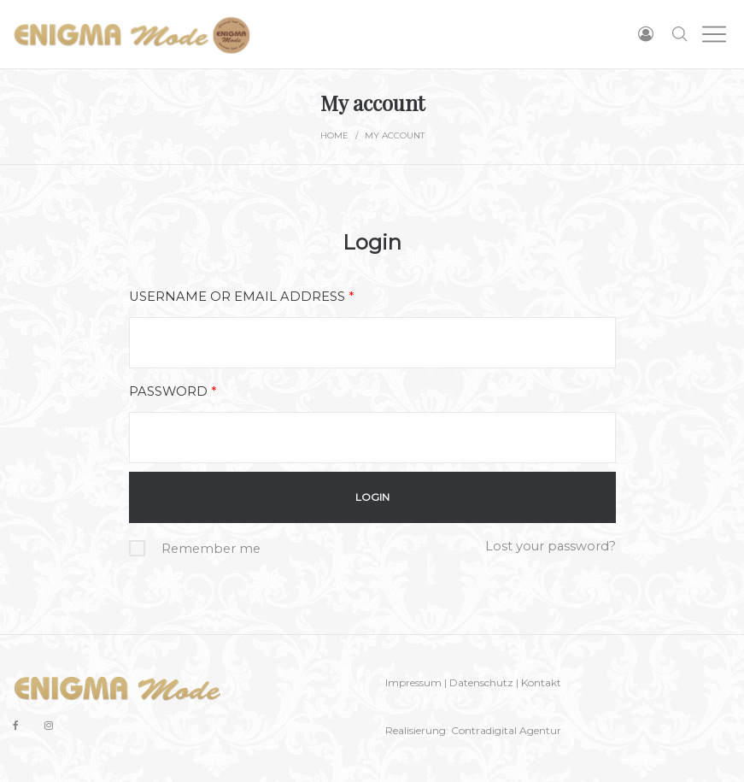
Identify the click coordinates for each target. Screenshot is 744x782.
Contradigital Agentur (506, 730)
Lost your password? (550, 546)
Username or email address (241, 296)
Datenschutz (481, 682)
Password (172, 391)
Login (372, 242)
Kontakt (541, 682)
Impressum (413, 682)
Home (334, 135)
